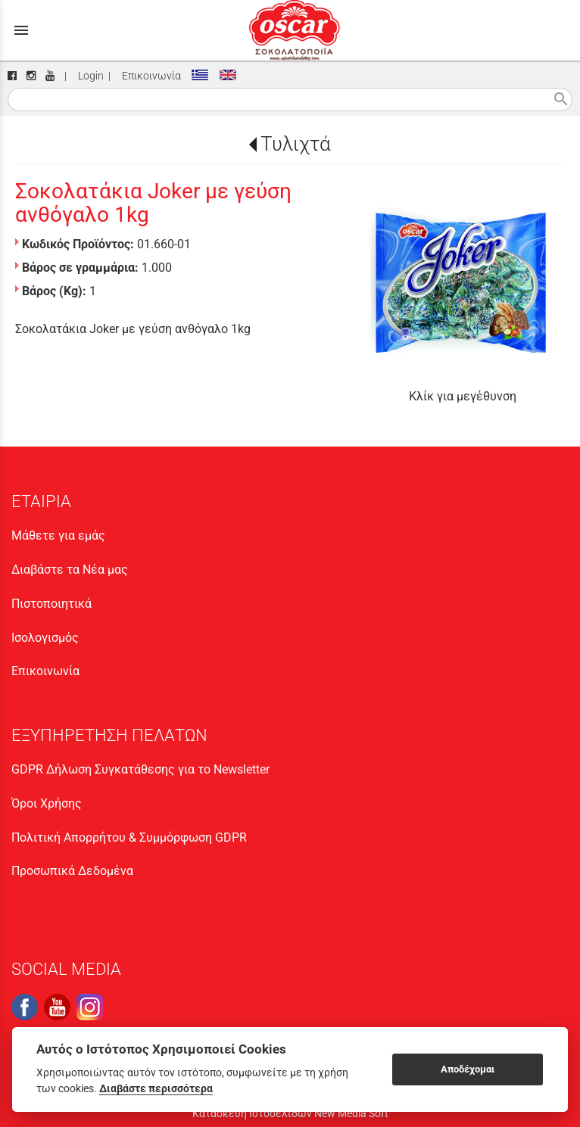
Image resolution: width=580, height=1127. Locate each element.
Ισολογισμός (45, 637)
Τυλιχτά (295, 143)
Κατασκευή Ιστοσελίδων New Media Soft (290, 1113)
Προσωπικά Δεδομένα (72, 871)
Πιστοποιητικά (51, 603)
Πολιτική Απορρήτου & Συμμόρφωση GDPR (129, 837)
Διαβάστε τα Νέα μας (69, 569)
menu (21, 30)
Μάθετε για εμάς (58, 535)
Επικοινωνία (149, 76)
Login (88, 76)
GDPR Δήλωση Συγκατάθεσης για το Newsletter (140, 769)
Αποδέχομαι (467, 1069)
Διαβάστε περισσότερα (156, 1088)
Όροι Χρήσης (46, 803)
